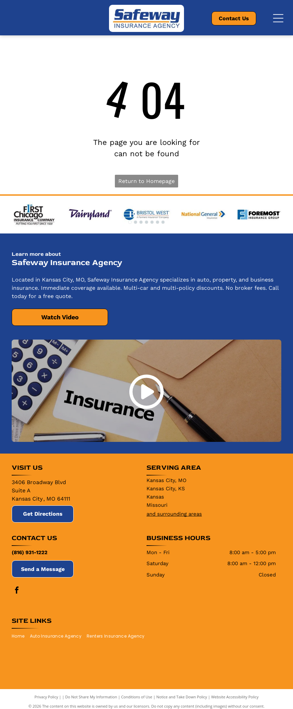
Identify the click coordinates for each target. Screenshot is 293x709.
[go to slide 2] (135, 222)
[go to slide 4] (146, 222)
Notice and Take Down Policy (181, 696)
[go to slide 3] (141, 222)
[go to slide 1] (130, 222)
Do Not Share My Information (91, 696)
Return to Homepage (146, 181)
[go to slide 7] (163, 222)
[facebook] (17, 591)
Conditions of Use (136, 696)
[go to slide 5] (152, 222)
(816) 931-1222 (29, 552)
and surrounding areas (174, 514)
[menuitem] (21, 636)
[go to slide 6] (157, 222)
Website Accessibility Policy (235, 696)
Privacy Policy (46, 696)
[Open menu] (278, 18)
